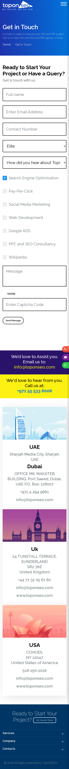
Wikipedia (16, 257)
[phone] (65, 349)
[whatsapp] (65, 365)
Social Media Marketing (28, 204)
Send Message (13, 320)
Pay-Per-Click (19, 191)
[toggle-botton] (64, 4)
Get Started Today (44, 720)
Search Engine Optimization (32, 178)
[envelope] (65, 357)
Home (7, 44)
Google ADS (18, 231)
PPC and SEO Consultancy (30, 244)
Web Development (24, 217)
